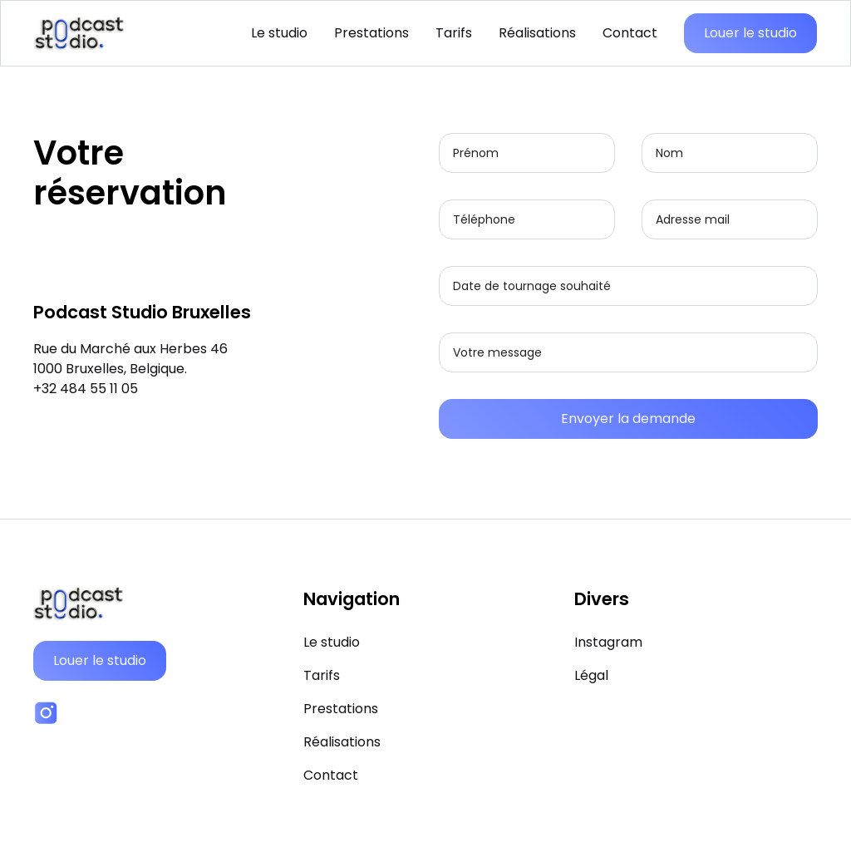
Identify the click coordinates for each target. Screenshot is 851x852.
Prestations (371, 32)
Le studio (279, 32)
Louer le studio (750, 32)
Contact (630, 32)
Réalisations (537, 32)
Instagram (608, 642)
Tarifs (453, 32)
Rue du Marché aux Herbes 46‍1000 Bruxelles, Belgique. (130, 358)
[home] (79, 33)
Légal (591, 675)
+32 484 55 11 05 (85, 388)
